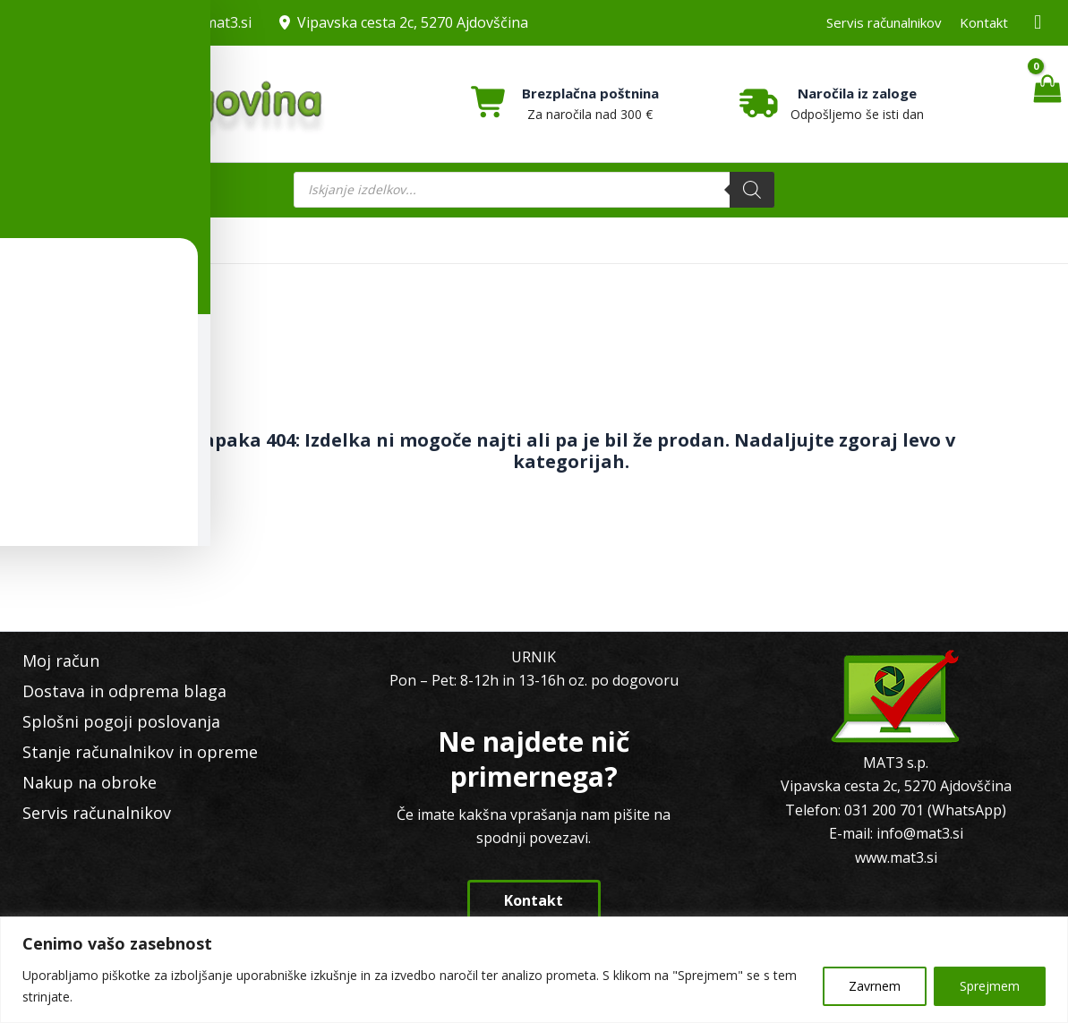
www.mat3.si (896, 857)
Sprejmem (990, 985)
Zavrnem (875, 985)
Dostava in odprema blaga (115, 691)
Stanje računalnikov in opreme (131, 752)
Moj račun (51, 660)
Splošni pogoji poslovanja (112, 721)
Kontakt (984, 22)
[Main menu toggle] (90, 189)
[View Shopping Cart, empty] (1047, 104)
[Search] (752, 190)
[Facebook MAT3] (1038, 23)
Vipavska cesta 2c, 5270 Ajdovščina (412, 22)
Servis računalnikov (884, 22)
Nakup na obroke (80, 782)
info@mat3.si (208, 22)
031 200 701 (79, 22)
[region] (534, 969)
